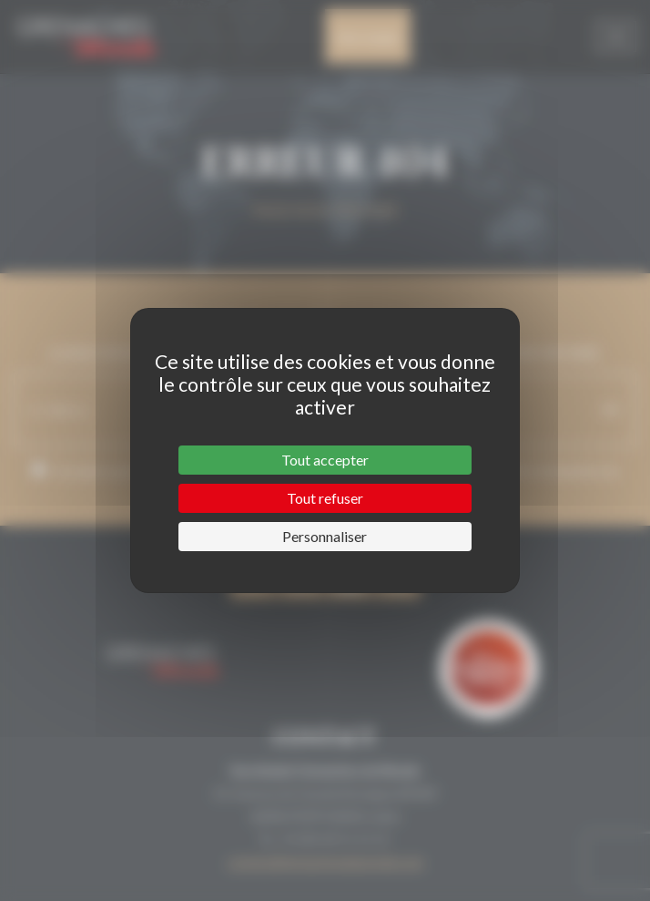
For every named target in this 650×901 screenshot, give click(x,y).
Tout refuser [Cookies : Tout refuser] (325, 498)
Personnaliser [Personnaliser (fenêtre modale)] (324, 536)
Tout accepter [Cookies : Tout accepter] (325, 459)
